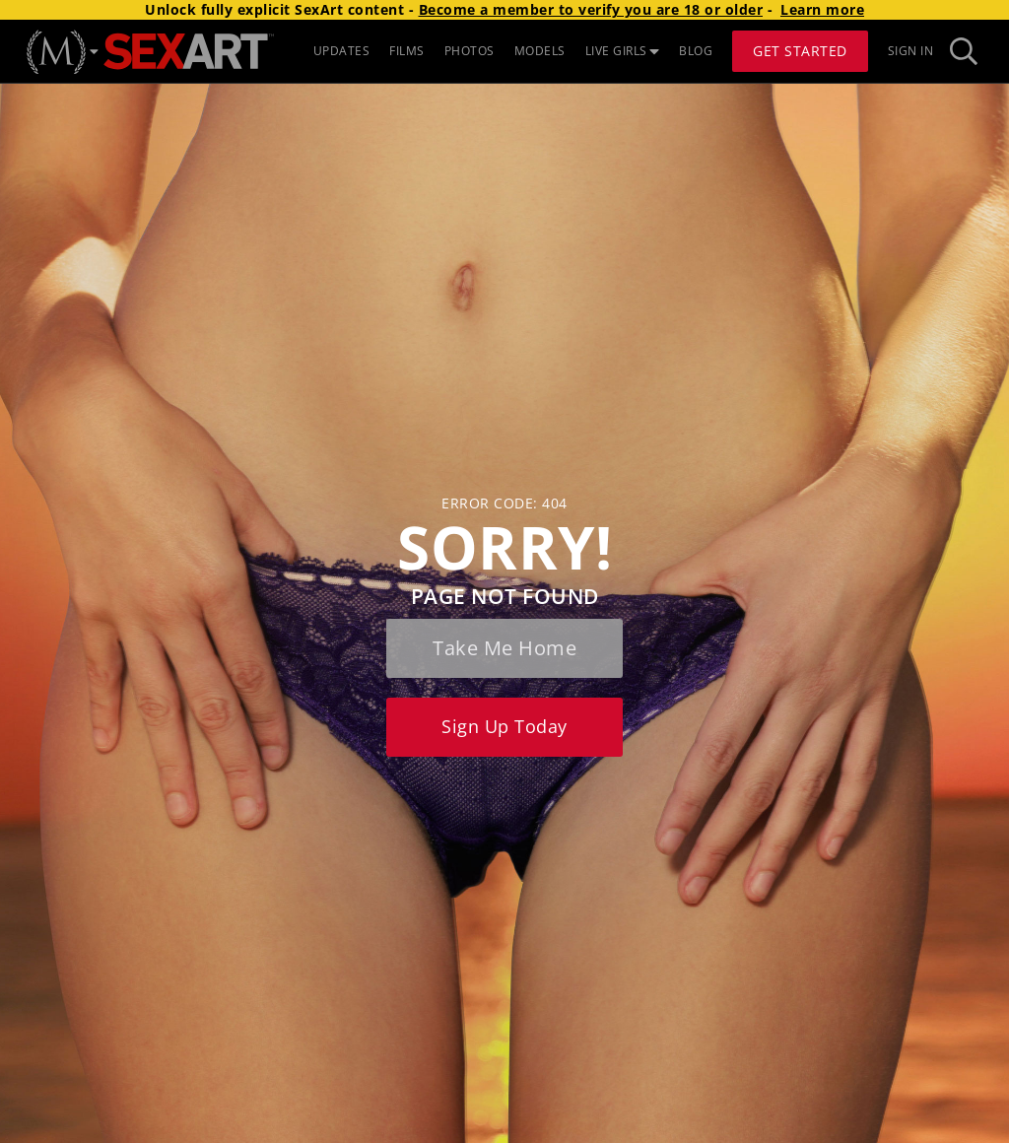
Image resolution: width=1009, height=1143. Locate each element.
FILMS (407, 50)
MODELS (540, 50)
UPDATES (341, 50)
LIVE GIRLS (622, 50)
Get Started (800, 50)
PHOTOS (469, 50)
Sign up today (504, 726)
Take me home (504, 648)
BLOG (695, 50)
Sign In (911, 50)
